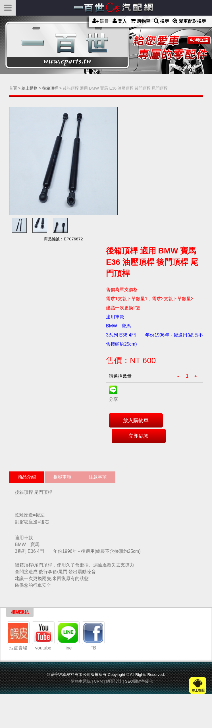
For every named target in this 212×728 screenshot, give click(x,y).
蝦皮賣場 (18, 633)
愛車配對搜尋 (189, 21)
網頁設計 (114, 681)
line (68, 633)
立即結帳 (138, 436)
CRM (98, 681)
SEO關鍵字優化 (139, 681)
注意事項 (98, 477)
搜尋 (161, 21)
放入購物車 (136, 420)
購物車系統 (81, 681)
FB (93, 633)
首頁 (13, 88)
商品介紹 (27, 477)
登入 (120, 21)
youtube (43, 633)
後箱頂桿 (50, 88)
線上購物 (30, 88)
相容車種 (62, 477)
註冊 (100, 21)
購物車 (140, 21)
